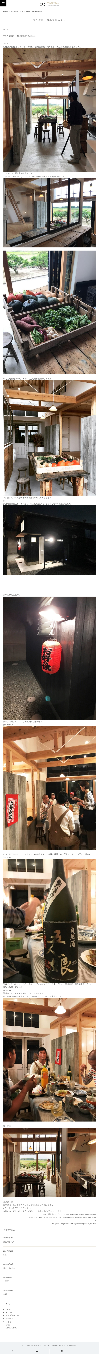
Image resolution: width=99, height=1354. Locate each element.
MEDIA (9, 1312)
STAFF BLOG (11, 1328)
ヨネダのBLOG (16, 11)
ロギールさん (9, 1268)
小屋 (8, 1325)
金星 (5, 1294)
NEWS (8, 1309)
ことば (9, 1322)
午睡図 (6, 1281)
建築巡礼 (10, 1318)
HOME (5, 11)
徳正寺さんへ (9, 1242)
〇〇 (5, 1255)
